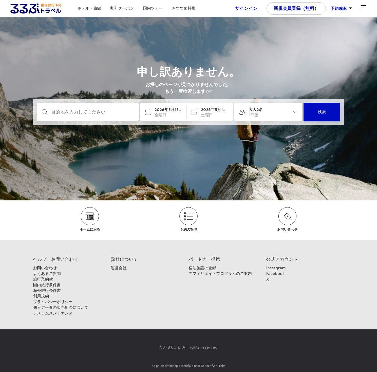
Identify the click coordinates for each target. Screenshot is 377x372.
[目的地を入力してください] (92, 112)
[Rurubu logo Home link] (36, 8)
